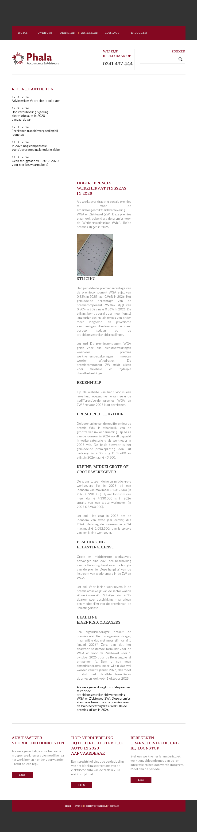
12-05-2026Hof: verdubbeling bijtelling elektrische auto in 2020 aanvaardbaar (30, 113)
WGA (80, 653)
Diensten (67, 33)
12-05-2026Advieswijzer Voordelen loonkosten (36, 99)
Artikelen (89, 33)
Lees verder (22, 775)
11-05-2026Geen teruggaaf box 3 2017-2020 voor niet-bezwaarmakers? (35, 160)
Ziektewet (112, 653)
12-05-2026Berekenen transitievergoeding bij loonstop (35, 130)
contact (112, 33)
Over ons (45, 33)
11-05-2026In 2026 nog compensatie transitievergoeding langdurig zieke (36, 145)
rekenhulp (83, 396)
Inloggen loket (139, 35)
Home (68, 806)
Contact (114, 806)
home (22, 33)
